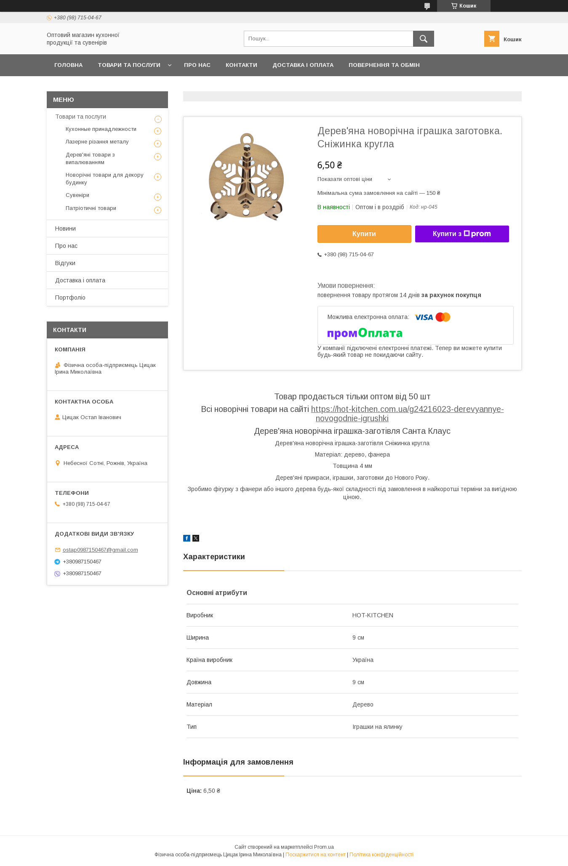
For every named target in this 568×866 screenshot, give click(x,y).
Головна (68, 65)
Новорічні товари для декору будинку (105, 179)
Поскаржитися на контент (315, 855)
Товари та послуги (129, 65)
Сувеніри (77, 195)
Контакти (241, 65)
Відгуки (65, 263)
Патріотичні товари (91, 208)
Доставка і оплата (302, 65)
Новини (65, 228)
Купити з (462, 234)
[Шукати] (423, 39)
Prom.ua (324, 847)
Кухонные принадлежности (101, 129)
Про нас (197, 65)
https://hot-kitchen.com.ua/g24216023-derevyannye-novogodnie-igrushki (407, 413)
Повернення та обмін (384, 65)
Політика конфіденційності (381, 855)
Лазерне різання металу (97, 141)
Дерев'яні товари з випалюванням (90, 158)
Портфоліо (70, 297)
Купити (364, 233)
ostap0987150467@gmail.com (100, 550)
